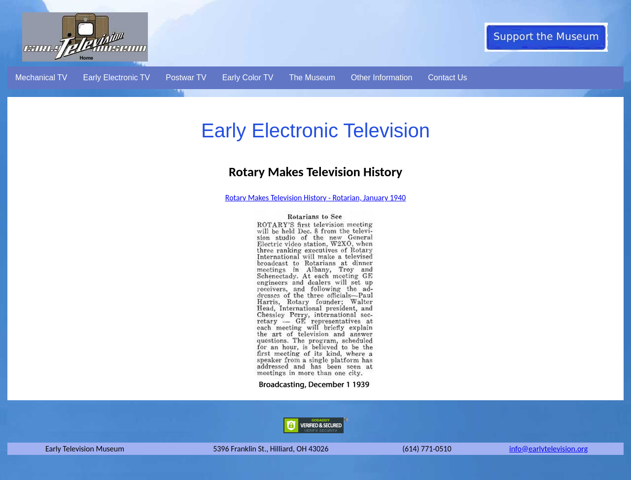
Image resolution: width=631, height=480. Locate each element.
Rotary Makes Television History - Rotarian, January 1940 (315, 197)
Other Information (382, 77)
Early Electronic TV (116, 77)
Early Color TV (248, 77)
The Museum (312, 77)
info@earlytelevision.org (548, 448)
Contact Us (447, 77)
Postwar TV (186, 77)
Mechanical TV (41, 77)
